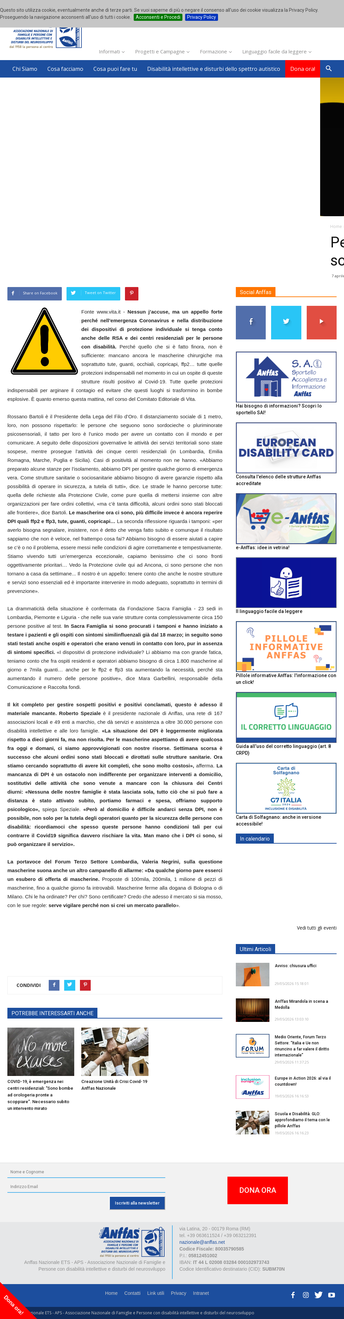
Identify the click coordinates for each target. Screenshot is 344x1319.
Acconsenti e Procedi (158, 17)
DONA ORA (257, 1190)
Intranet (201, 1293)
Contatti (132, 1293)
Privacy (178, 1293)
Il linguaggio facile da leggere (269, 611)
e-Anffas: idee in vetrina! (263, 547)
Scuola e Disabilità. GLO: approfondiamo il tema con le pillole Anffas (302, 1120)
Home (111, 1293)
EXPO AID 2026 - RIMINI (302, 854)
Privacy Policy (201, 17)
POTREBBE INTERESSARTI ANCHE (52, 1013)
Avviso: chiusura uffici (295, 965)
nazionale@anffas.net (202, 1242)
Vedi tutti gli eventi (317, 928)
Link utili (155, 1293)
